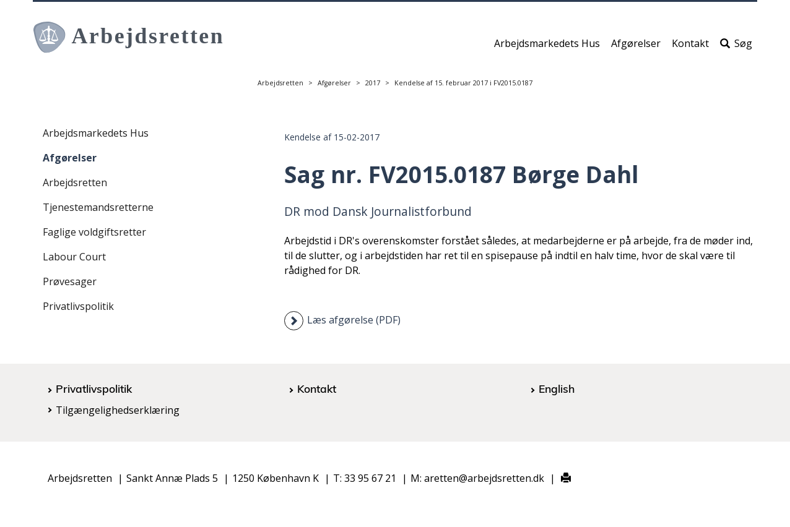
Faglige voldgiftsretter (94, 232)
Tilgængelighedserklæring (118, 410)
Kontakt (690, 47)
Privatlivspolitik (78, 306)
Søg (736, 47)
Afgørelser (636, 47)
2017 (372, 83)
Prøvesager (70, 281)
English (557, 388)
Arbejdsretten (280, 83)
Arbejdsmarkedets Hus (547, 47)
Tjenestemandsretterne (98, 207)
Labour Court (74, 257)
